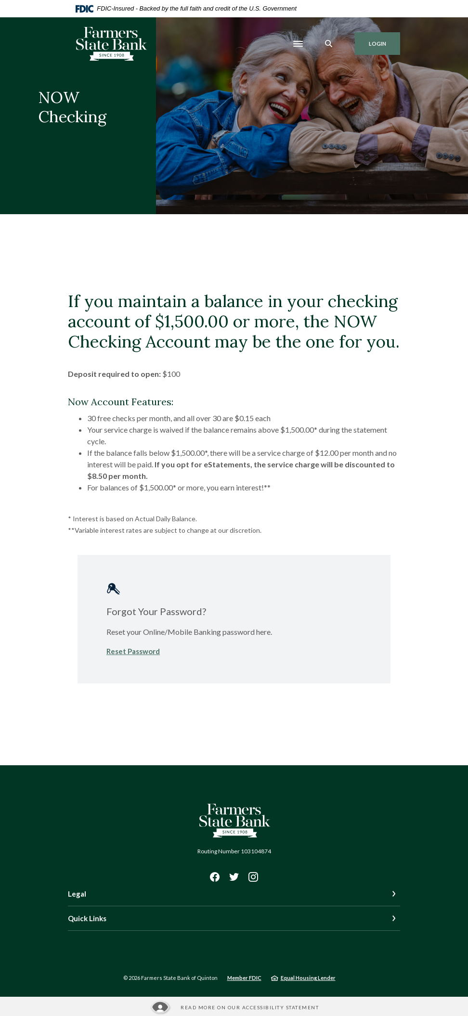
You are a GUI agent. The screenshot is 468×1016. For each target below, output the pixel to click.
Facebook (215, 877)
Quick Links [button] (87, 918)
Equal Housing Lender (308, 978)
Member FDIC (244, 978)
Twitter (234, 877)
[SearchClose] (329, 43)
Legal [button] (77, 893)
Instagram (253, 877)
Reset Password (133, 651)
